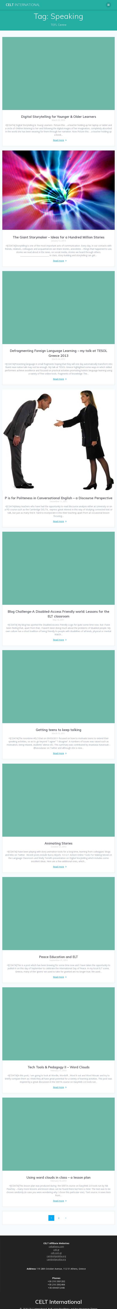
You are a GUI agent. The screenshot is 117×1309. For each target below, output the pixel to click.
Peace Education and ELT (58, 957)
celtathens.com (56, 1246)
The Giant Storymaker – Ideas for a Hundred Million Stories (58, 237)
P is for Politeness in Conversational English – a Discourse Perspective (58, 498)
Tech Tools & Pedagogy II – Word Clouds (58, 1067)
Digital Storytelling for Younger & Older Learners (58, 117)
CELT (23, 4)
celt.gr (56, 1249)
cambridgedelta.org (56, 1256)
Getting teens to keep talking (58, 730)
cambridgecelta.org (56, 1259)
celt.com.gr (56, 1252)
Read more (58, 140)
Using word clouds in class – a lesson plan (58, 1177)
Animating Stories (58, 843)
